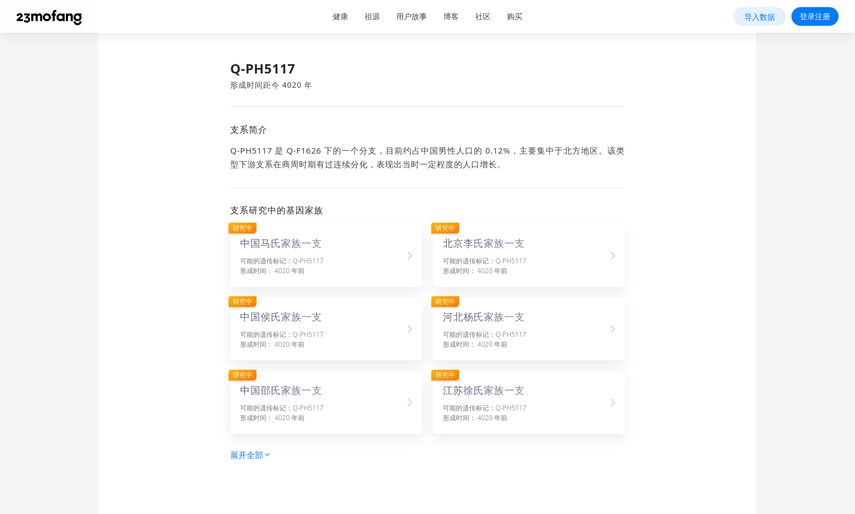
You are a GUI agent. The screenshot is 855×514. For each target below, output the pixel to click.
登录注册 (815, 16)
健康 (340, 16)
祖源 (372, 16)
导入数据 (759, 17)
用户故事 (411, 16)
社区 (483, 16)
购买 (514, 16)
